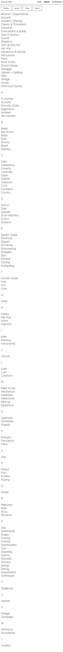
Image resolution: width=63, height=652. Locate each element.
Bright (4, 146)
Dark (4, 208)
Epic (3, 255)
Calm (4, 162)
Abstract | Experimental (14, 14)
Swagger (6, 69)
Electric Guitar (9, 235)
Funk (4, 289)
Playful (5, 469)
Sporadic (6, 558)
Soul (3, 548)
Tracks (27, 8)
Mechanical (7, 392)
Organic (5, 425)
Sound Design (9, 65)
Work (39, 2)
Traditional (7, 588)
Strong (5, 569)
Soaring (5, 538)
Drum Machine (9, 215)
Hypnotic (6, 324)
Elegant (5, 242)
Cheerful (6, 168)
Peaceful (6, 437)
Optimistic (7, 418)
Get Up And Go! (10, 45)
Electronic (6, 238)
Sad (3, 528)
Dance (5, 205)
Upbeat (5, 601)
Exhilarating (7, 266)
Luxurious (6, 375)
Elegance (6, 41)
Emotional (7, 245)
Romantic (6, 515)
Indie (3, 337)
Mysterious (7, 405)
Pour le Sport (6, 2)
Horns (4, 321)
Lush (4, 372)
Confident (6, 189)
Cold (4, 186)
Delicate (5, 212)
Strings (5, 565)
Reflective (6, 505)
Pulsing (5, 480)
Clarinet (5, 179)
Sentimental (8, 531)
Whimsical (7, 629)
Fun (3, 285)
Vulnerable (7, 617)
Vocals (5, 83)
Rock (4, 512)
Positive (5, 476)
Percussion (7, 441)
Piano (4, 59)
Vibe (3, 76)
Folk (3, 282)
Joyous (5, 356)
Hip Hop (6, 48)
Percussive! (8, 55)
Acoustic (6, 17)
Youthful (5, 645)
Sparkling (6, 552)
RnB (3, 508)
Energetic (6, 252)
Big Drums (7, 132)
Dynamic (6, 222)
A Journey (7, 99)
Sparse (5, 555)
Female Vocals (9, 278)
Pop (3, 473)
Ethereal (5, 259)
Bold (3, 139)
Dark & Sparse (9, 35)
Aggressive (7, 109)
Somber (6, 541)
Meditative (7, 395)
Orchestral (7, 421)
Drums (5, 219)
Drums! (5, 38)
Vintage (5, 79)
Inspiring (6, 340)
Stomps (5, 562)
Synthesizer (8, 576)
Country (5, 192)
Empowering (8, 249)
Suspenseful (8, 572)
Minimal (5, 402)
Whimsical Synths (11, 86)
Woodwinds (8, 633)
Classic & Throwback (13, 24)
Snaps (5, 535)
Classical (6, 28)
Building (5, 149)
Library (47, 2)
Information (57, 2)
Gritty (4, 301)
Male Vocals (8, 388)
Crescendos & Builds (13, 31)
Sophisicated (8, 545)
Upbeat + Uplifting (11, 72)
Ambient (6, 112)
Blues (4, 135)
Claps (4, 175)
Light (4, 369)
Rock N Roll (8, 62)
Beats (4, 128)
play (3, 457)
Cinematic (7, 172)
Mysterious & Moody (13, 52)
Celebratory (8, 165)
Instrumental (8, 344)
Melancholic (8, 398)
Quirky (5, 492)
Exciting (5, 262)
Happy (5, 314)
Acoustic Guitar (10, 106)
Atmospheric (8, 116)
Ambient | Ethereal (11, 21)
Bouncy (5, 142)
